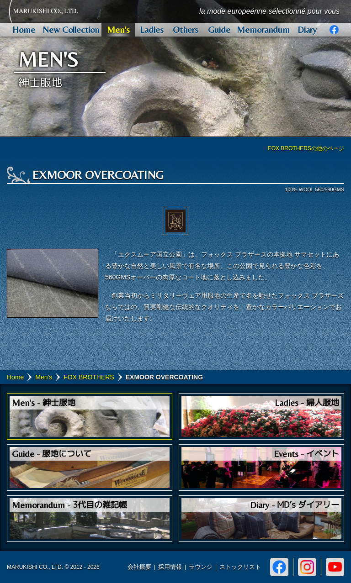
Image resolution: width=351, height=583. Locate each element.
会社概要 (139, 566)
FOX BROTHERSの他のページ (306, 148)
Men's (43, 377)
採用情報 (170, 566)
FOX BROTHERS (89, 377)
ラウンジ (201, 566)
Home (15, 377)
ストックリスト (240, 566)
